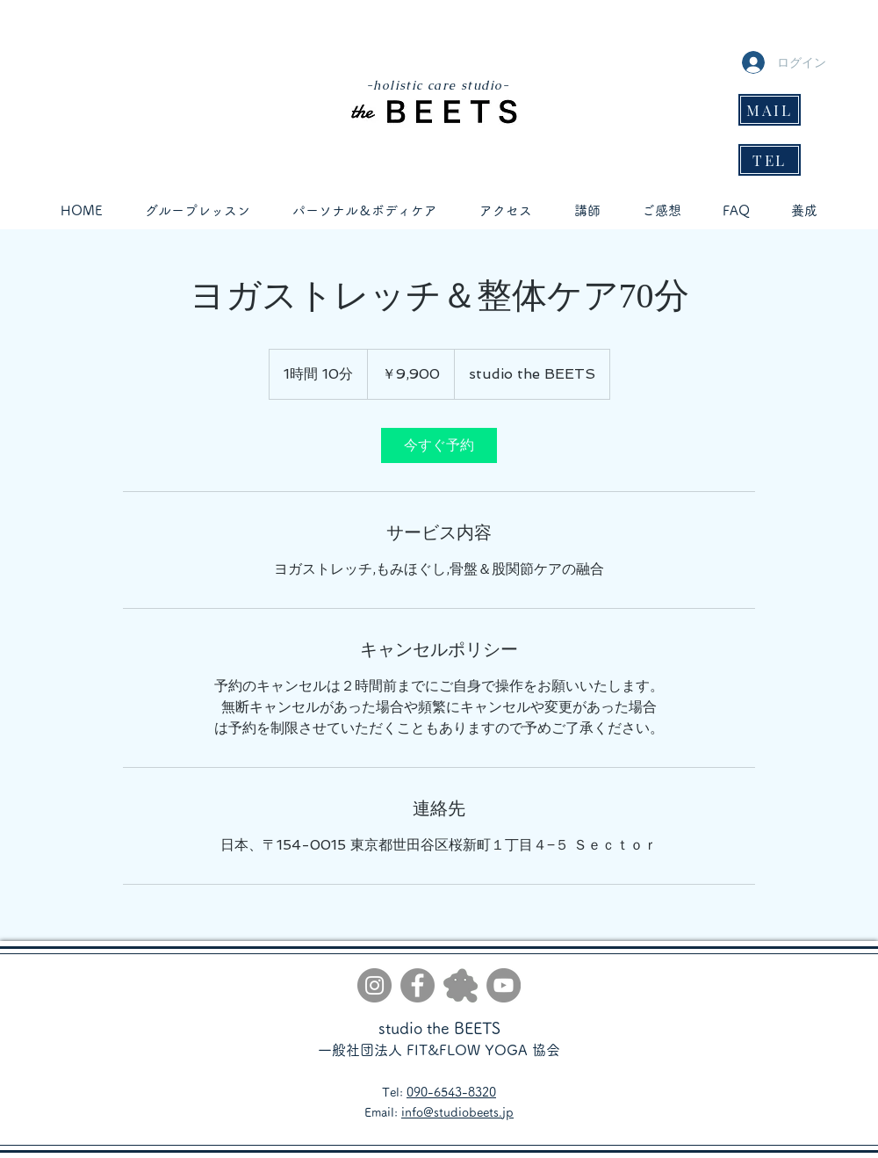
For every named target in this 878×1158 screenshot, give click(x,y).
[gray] (460, 985)
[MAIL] (770, 110)
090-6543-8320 (451, 1092)
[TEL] (770, 160)
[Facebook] (417, 985)
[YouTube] (503, 985)
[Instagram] (374, 985)
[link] (439, 445)
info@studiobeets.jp (457, 1112)
